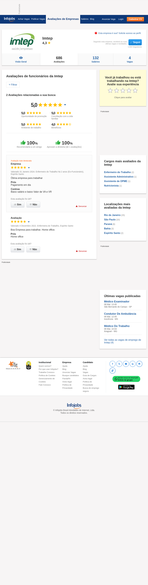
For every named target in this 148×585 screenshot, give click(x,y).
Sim (17, 204)
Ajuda (64, 366)
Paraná (108, 224)
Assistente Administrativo (118, 176)
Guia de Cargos (89, 375)
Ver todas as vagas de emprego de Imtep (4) (122, 341)
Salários (85, 19)
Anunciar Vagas (69, 372)
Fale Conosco (45, 385)
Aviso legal (67, 382)
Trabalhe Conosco (47, 372)
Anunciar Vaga (108, 19)
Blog (92, 19)
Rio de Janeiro (112, 215)
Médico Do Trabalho (117, 326)
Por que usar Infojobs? (48, 369)
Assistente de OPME (115, 181)
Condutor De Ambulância (120, 313)
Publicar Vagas (38, 19)
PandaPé (66, 378)
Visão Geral (21, 59)
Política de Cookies (47, 375)
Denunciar (81, 206)
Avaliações (59, 59)
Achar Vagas (24, 19)
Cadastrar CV (135, 19)
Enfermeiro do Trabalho (117, 172)
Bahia (107, 228)
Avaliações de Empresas (63, 18)
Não (33, 204)
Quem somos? (45, 366)
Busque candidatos (70, 375)
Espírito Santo (112, 233)
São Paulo (110, 219)
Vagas (129, 59)
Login (120, 19)
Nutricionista (111, 185)
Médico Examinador (116, 301)
